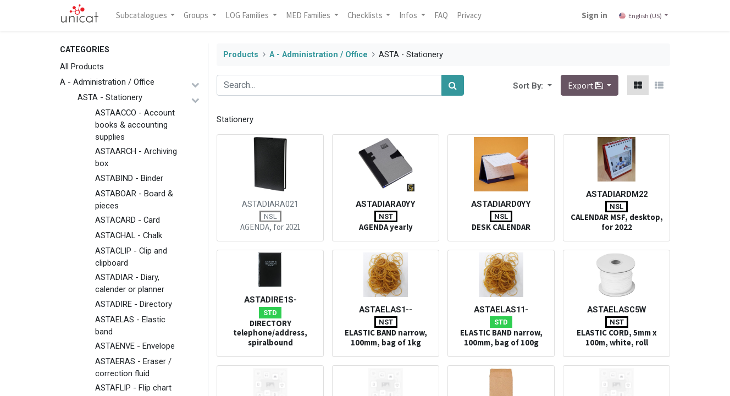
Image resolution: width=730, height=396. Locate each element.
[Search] (452, 85)
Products (240, 54)
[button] (548, 85)
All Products (82, 67)
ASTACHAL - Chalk (128, 235)
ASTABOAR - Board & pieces (134, 200)
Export (586, 85)
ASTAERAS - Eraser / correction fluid (133, 367)
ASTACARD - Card (127, 220)
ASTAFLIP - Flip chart (133, 388)
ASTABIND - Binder (129, 178)
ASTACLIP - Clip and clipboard (131, 257)
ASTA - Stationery (110, 97)
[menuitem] (441, 15)
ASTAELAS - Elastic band (130, 326)
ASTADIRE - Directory (133, 304)
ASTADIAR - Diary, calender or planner (129, 283)
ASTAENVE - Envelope (135, 346)
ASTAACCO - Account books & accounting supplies (135, 125)
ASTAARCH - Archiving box (136, 157)
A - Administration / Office (107, 82)
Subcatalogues (142, 15)
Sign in (594, 15)
